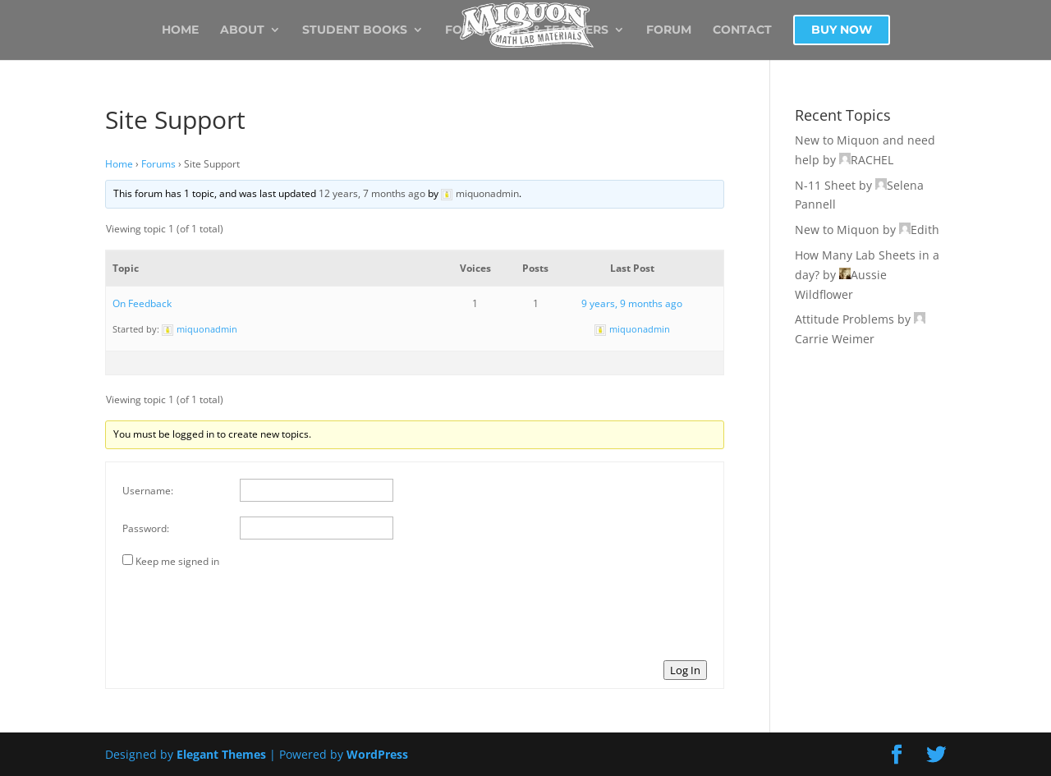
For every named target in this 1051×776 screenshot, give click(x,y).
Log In (685, 670)
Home (180, 30)
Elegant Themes (221, 754)
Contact (742, 30)
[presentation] (247, 612)
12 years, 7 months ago (372, 193)
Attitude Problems (844, 319)
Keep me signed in (177, 561)
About (242, 30)
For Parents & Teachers (526, 30)
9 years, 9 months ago (631, 303)
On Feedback (142, 303)
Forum (668, 30)
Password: (145, 528)
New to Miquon (837, 229)
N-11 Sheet (825, 185)
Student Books (354, 30)
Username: (147, 491)
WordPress (377, 754)
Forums (158, 164)
